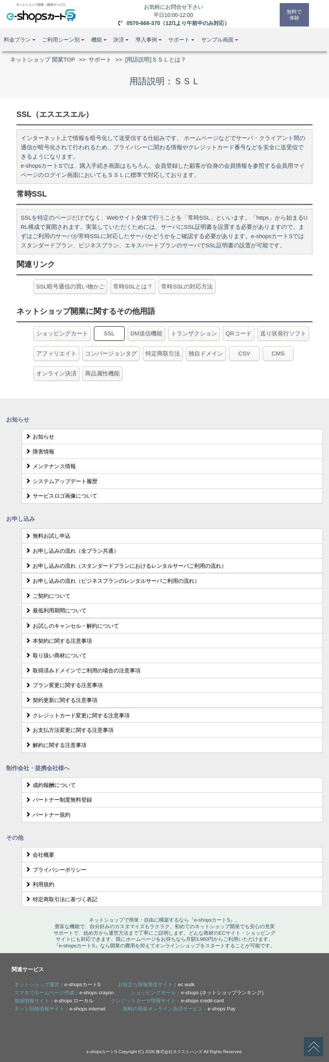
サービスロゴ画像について (60, 496)
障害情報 (39, 451)
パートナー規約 (47, 815)
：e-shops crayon (64, 992)
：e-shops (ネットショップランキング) (197, 992)
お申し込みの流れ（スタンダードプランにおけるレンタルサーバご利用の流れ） (125, 566)
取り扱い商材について (55, 655)
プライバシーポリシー (55, 870)
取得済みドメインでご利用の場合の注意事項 (82, 670)
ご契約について (47, 596)
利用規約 (39, 884)
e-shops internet (87, 1009)
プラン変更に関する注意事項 (63, 685)
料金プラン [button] (19, 40)
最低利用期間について (55, 610)
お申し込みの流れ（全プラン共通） (71, 551)
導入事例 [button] (148, 40)
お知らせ (39, 436)
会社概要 (39, 855)
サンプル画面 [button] (219, 40)
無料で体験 (293, 14)
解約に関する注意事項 (55, 745)
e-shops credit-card (202, 1001)
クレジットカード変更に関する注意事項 (77, 715)
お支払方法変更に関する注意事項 (69, 730)
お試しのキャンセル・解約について (71, 626)
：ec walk (156, 984)
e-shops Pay (221, 1009)
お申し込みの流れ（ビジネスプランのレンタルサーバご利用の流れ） (112, 581)
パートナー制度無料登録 (58, 800)
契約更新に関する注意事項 (60, 700)
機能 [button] (99, 40)
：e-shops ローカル (54, 1001)
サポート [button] (181, 40)
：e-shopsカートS (57, 984)
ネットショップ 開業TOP (42, 59)
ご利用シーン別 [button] (63, 40)
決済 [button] (121, 40)
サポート (100, 59)
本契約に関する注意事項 (58, 641)
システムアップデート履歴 (60, 481)
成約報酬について (50, 785)
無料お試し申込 (47, 536)
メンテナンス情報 (50, 466)
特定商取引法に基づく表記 (60, 899)
